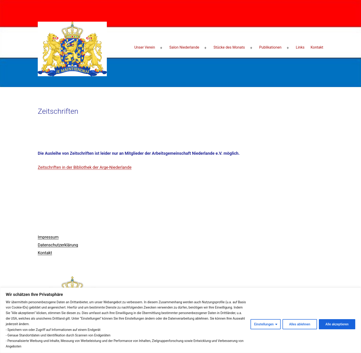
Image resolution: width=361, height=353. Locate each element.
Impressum (48, 237)
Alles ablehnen (299, 324)
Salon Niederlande (184, 47)
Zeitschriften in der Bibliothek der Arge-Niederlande (84, 167)
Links (300, 47)
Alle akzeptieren (337, 324)
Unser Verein (144, 47)
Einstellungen (264, 324)
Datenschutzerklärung (58, 244)
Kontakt (317, 47)
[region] (180, 320)
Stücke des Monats (229, 47)
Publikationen (270, 47)
